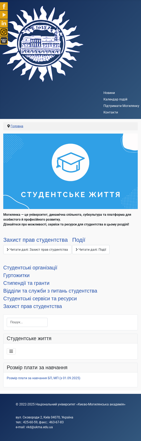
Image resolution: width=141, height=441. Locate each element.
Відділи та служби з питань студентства (50, 291)
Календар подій (115, 99)
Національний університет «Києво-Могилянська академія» (80, 404)
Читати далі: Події (91, 250)
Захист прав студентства (35, 240)
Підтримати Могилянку (121, 106)
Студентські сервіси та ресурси (40, 298)
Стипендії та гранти (26, 283)
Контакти (110, 112)
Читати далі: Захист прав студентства (37, 250)
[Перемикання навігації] (11, 351)
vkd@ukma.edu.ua (39, 427)
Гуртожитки (16, 275)
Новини (109, 93)
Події (78, 240)
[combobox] (27, 322)
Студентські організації (30, 267)
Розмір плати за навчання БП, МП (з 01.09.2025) (43, 378)
